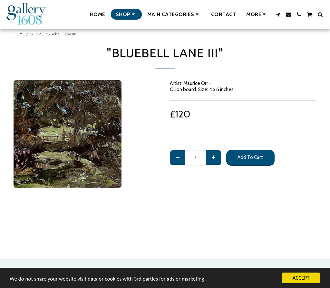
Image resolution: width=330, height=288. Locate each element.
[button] (174, 14)
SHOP (35, 34)
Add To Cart (250, 157)
